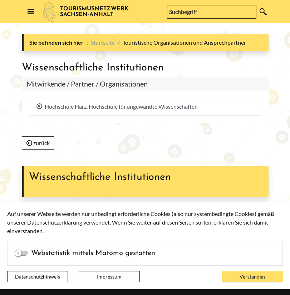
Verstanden (252, 277)
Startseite (103, 42)
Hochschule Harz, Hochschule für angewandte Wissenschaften (117, 106)
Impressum (109, 277)
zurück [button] (38, 142)
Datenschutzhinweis (37, 277)
